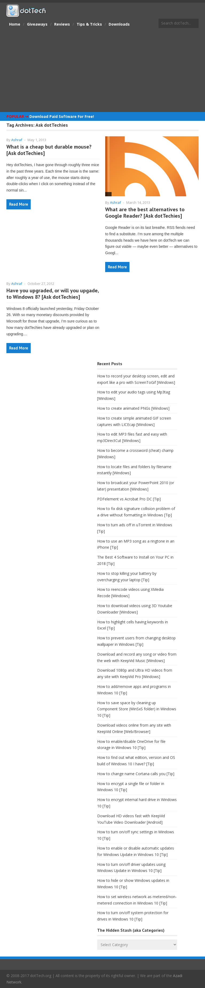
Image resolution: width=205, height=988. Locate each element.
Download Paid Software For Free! (61, 116)
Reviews (62, 24)
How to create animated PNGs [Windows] (133, 408)
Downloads (119, 24)
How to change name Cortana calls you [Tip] (135, 773)
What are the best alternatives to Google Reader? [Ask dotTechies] (144, 212)
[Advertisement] (102, 70)
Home (14, 24)
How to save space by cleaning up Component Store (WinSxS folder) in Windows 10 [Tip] (136, 709)
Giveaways (37, 24)
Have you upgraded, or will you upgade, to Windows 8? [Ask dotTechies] (52, 293)
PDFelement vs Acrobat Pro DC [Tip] (129, 498)
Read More (18, 204)
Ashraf (16, 139)
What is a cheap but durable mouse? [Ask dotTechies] (49, 150)
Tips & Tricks (89, 24)
